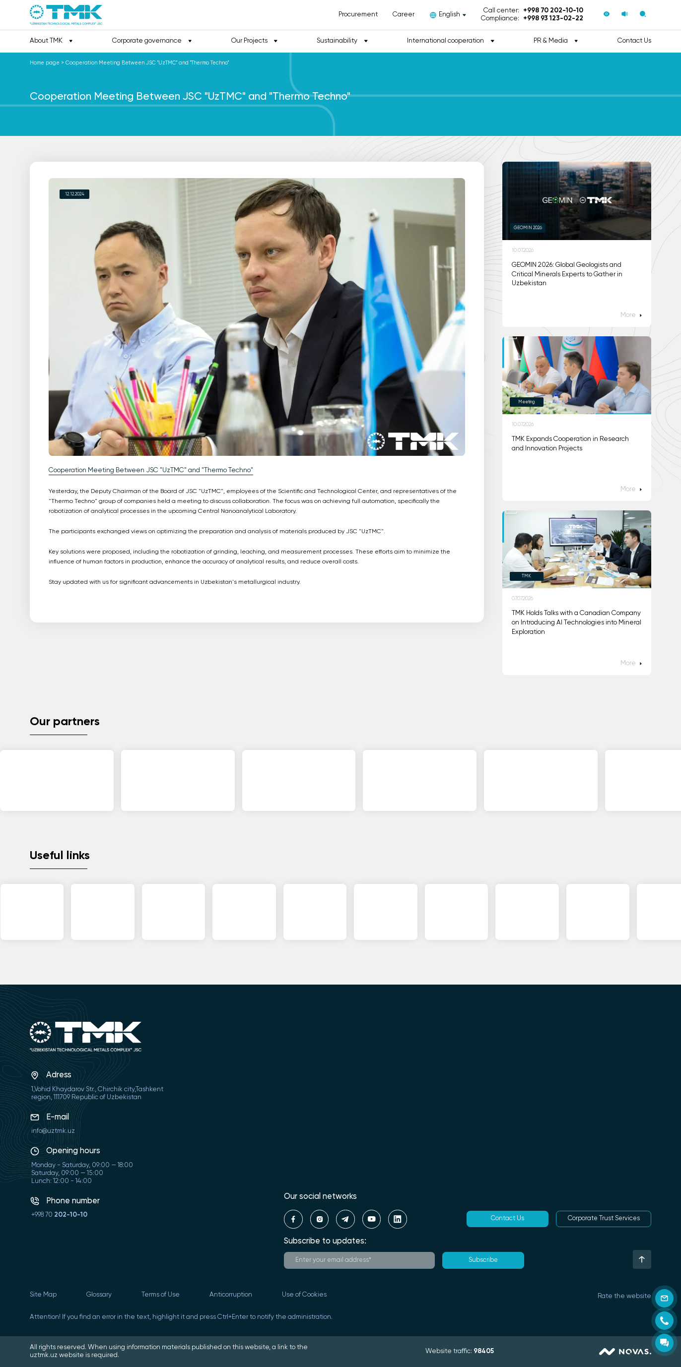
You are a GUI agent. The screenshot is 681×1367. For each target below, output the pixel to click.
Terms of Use (160, 1295)
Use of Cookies (304, 1295)
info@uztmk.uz (53, 1131)
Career (403, 14)
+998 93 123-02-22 (553, 18)
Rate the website (624, 1296)
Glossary (99, 1295)
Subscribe (483, 1260)
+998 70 (59, 1215)
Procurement (358, 14)
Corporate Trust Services (604, 1218)
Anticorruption (230, 1295)
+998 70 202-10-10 (553, 10)
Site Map (43, 1295)
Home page (45, 63)
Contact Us (634, 41)
